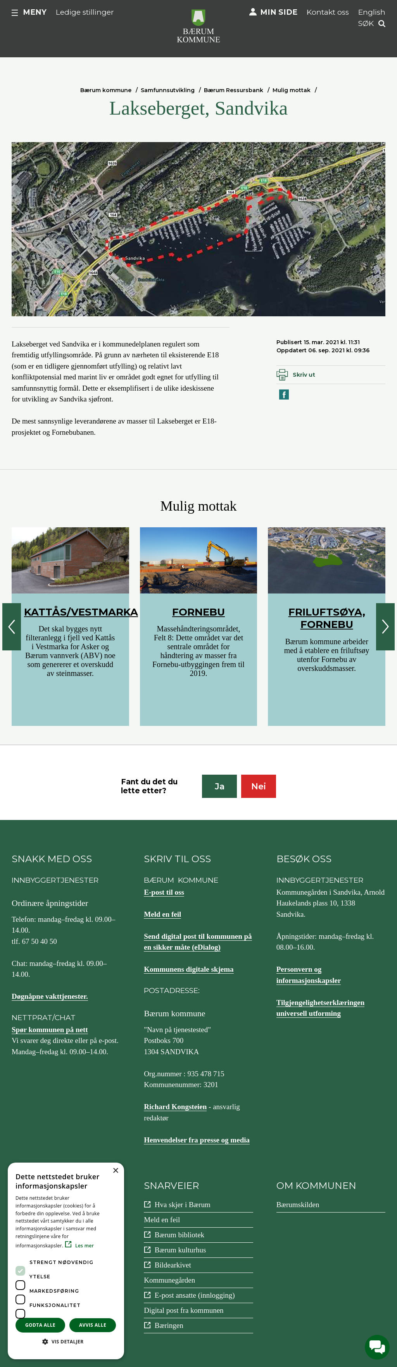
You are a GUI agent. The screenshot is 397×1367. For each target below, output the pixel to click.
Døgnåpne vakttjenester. (50, 996)
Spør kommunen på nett (50, 1030)
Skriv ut (304, 374)
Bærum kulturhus (180, 1250)
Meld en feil (162, 914)
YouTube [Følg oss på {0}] (43, 1230)
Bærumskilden (297, 1205)
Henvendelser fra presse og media (197, 1140)
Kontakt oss (328, 12)
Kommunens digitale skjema (188, 969)
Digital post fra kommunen (183, 1310)
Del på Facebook (284, 398)
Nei (258, 786)
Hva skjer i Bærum (183, 1205)
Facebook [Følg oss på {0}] (44, 1208)
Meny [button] (35, 12)
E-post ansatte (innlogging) (195, 1295)
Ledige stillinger (85, 12)
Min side (278, 12)
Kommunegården (169, 1280)
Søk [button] (366, 23)
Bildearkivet (173, 1265)
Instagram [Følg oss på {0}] (45, 1252)
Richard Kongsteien (175, 1107)
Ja (219, 786)
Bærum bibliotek (179, 1235)
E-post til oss (164, 892)
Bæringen (169, 1325)
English (371, 12)
